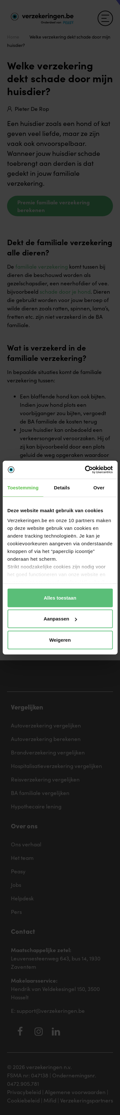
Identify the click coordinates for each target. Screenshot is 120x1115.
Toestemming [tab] (23, 487)
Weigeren (60, 639)
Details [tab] (62, 487)
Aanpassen (60, 618)
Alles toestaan (60, 597)
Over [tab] (99, 487)
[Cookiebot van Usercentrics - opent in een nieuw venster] (85, 470)
